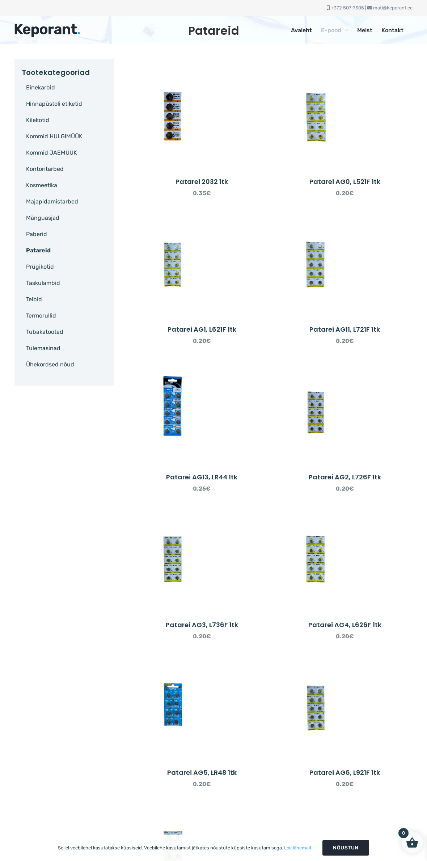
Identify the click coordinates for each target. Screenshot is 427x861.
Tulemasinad (43, 348)
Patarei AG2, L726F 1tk (345, 477)
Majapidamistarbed (52, 201)
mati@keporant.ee (393, 7)
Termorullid (41, 315)
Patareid (38, 250)
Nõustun (346, 848)
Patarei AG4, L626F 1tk (344, 624)
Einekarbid (40, 87)
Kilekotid (37, 120)
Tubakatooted (44, 331)
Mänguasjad (42, 217)
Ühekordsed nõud (50, 364)
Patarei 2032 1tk (202, 181)
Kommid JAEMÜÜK (51, 152)
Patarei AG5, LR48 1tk (202, 772)
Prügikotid (40, 266)
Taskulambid (43, 283)
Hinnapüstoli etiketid (54, 103)
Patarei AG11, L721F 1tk (344, 329)
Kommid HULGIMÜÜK (54, 136)
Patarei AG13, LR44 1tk (201, 477)
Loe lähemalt (298, 847)
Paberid (36, 234)
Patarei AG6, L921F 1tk (344, 772)
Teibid (34, 299)
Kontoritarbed (45, 168)
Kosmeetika (41, 185)
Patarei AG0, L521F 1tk (344, 181)
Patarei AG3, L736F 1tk (202, 624)
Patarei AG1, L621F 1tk (202, 329)
